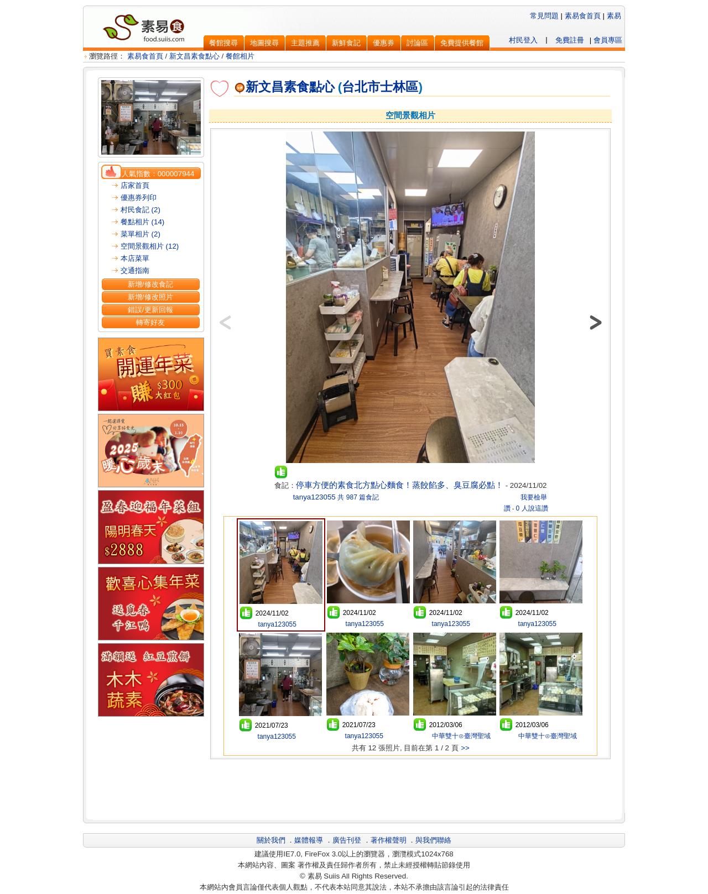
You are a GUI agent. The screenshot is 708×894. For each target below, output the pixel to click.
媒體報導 (308, 840)
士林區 (399, 87)
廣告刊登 (346, 840)
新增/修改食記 (150, 284)
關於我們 (271, 840)
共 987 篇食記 (358, 497)
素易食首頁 (583, 16)
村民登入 (523, 40)
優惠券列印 (139, 197)
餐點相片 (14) (142, 222)
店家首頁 (135, 185)
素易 (614, 16)
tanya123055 (313, 497)
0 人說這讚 (532, 508)
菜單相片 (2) (140, 234)
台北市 (361, 87)
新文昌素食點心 (194, 56)
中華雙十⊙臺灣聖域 (460, 736)
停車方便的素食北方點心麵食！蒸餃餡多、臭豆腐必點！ (399, 485)
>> (465, 748)
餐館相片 (240, 56)
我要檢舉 (533, 497)
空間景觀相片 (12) (150, 246)
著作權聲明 (389, 840)
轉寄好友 (150, 322)
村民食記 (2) (140, 210)
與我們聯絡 (433, 840)
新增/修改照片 (150, 297)
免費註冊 (569, 40)
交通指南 (135, 270)
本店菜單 (135, 258)
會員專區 (608, 40)
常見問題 (544, 16)
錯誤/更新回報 (150, 310)
